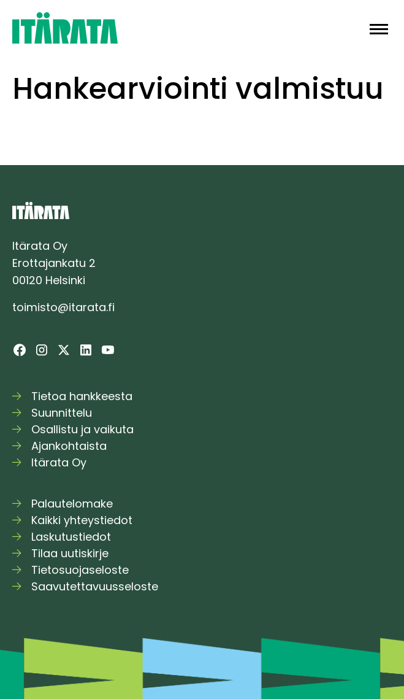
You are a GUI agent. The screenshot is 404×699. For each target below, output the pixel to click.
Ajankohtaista (69, 446)
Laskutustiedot (71, 536)
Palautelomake (72, 503)
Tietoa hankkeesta (81, 396)
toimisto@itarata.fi (63, 307)
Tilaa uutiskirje (70, 553)
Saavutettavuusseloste (94, 586)
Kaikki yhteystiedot (81, 520)
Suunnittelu (61, 412)
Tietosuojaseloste (80, 569)
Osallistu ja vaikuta (82, 429)
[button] (379, 28)
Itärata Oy (58, 462)
